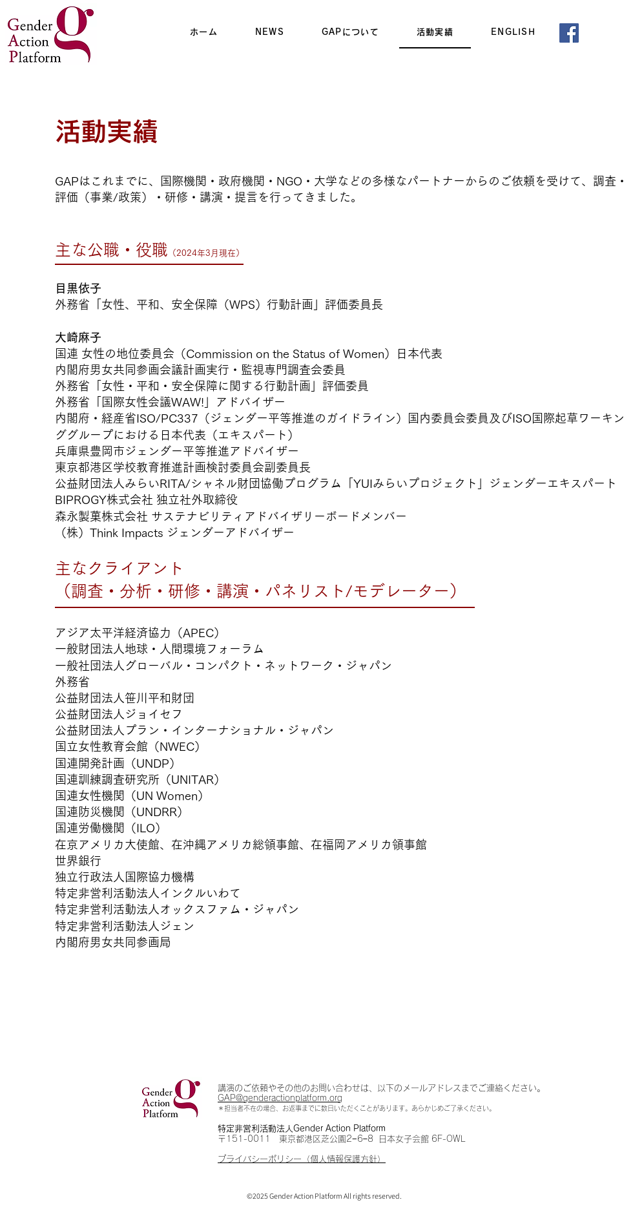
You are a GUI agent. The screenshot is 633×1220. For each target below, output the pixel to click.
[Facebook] (569, 33)
